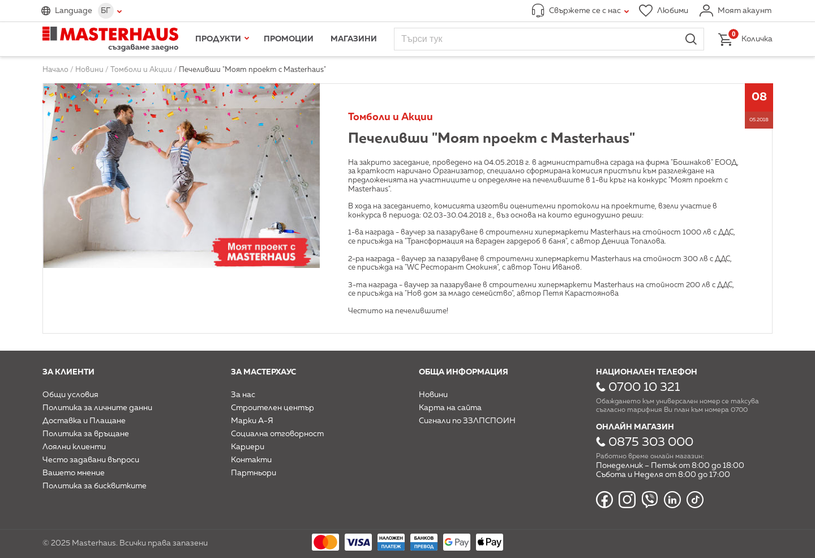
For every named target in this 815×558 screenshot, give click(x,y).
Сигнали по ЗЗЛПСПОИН (467, 421)
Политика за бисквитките (94, 486)
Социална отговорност (277, 434)
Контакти (251, 460)
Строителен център (272, 408)
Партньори (253, 473)
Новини (433, 395)
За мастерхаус (263, 372)
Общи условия (70, 395)
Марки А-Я (252, 421)
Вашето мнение (73, 473)
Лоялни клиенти (74, 447)
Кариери (247, 447)
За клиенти (68, 372)
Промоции (289, 39)
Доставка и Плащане (84, 421)
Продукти (218, 39)
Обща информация (463, 372)
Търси (691, 39)
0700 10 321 (644, 387)
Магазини (354, 39)
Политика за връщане (85, 434)
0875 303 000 (650, 442)
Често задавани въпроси (90, 460)
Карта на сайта (450, 408)
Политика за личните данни (97, 408)
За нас (243, 395)
